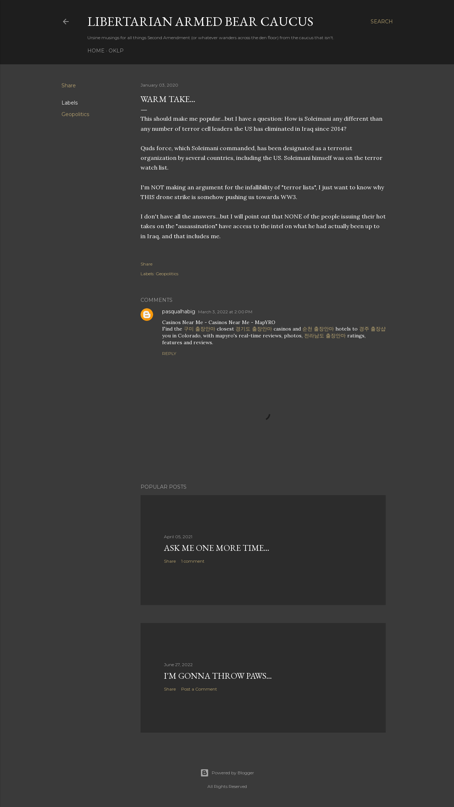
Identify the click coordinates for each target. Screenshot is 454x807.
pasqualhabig (178, 311)
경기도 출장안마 (253, 329)
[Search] (382, 21)
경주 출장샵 (372, 329)
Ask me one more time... (216, 547)
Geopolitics (75, 114)
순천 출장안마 (318, 329)
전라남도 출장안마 (325, 335)
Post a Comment (199, 689)
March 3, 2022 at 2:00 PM (225, 311)
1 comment (193, 561)
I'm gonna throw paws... (218, 675)
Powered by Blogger (227, 773)
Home (96, 50)
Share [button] (68, 85)
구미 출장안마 (199, 329)
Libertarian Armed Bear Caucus (200, 21)
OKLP (116, 50)
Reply (169, 353)
